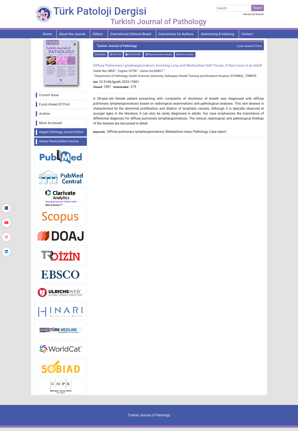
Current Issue (49, 95)
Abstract (100, 54)
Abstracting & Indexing (217, 34)
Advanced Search (253, 14)
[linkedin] (6, 252)
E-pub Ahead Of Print (54, 104)
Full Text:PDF (133, 54)
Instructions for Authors (176, 34)
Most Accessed (50, 123)
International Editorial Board (130, 34)
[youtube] (6, 223)
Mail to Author (185, 54)
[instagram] (6, 237)
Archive (44, 114)
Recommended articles (158, 54)
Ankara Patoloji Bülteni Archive (58, 141)
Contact (247, 34)
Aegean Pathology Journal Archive (61, 132)
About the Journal (72, 34)
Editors (98, 34)
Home (47, 34)
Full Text (115, 54)
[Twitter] (6, 208)
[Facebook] (6, 194)
